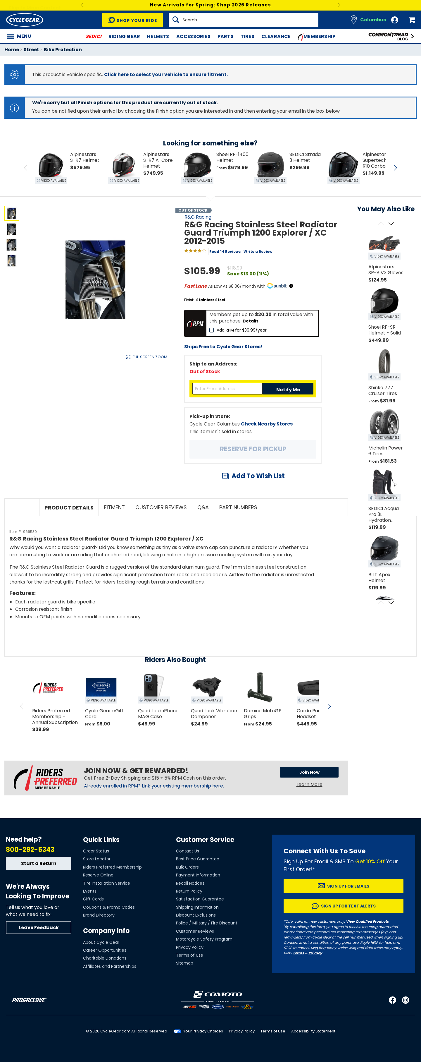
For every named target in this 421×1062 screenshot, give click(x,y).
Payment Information (198, 875)
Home (11, 49)
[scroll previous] (21, 706)
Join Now (309, 772)
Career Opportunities (104, 950)
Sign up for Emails (348, 886)
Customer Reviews (195, 931)
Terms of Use (189, 955)
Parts (226, 36)
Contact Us (187, 851)
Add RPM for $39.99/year (242, 330)
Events (89, 891)
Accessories (193, 36)
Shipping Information (197, 907)
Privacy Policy (189, 947)
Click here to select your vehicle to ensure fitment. (166, 74)
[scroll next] (329, 706)
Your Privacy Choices (203, 1031)
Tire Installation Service (106, 883)
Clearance (276, 36)
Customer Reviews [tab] (161, 507)
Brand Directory (99, 915)
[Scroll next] (391, 224)
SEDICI (93, 36)
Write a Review (258, 251)
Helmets (158, 36)
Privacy (315, 953)
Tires (247, 36)
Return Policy (189, 891)
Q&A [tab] (203, 507)
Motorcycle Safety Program (204, 939)
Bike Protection (63, 49)
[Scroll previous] (381, 224)
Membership (317, 37)
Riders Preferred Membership (112, 867)
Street (31, 49)
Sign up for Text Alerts (348, 906)
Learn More (309, 784)
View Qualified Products (367, 921)
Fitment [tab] (114, 507)
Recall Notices (190, 883)
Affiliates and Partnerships (109, 966)
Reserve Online (98, 875)
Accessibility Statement (313, 1031)
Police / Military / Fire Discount (206, 923)
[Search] (243, 20)
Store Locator (97, 859)
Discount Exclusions (196, 915)
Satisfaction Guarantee (200, 899)
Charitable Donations (104, 958)
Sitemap (184, 963)
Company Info (106, 930)
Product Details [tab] (69, 507)
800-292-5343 (30, 849)
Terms (298, 953)
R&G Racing (197, 217)
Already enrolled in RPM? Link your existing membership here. (154, 786)
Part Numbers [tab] (238, 507)
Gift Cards (93, 899)
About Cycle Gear (101, 942)
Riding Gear (124, 36)
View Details (95, 419)
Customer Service (205, 839)
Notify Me (288, 389)
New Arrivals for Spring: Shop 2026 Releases (210, 5)
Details (250, 321)
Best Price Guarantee (197, 859)
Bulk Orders (187, 867)
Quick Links (101, 839)
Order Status (96, 851)
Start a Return (38, 863)
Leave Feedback (39, 927)
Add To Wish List (258, 476)
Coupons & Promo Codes (109, 907)
